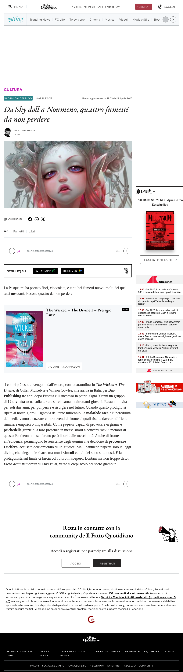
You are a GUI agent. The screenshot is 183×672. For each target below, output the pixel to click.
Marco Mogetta (24, 130)
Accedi (75, 563)
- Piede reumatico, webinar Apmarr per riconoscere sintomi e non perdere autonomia (159, 325)
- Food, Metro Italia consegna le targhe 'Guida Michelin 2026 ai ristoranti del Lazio (158, 348)
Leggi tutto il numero (160, 259)
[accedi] (166, 6)
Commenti (13, 219)
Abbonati (143, 6)
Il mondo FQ (113, 6)
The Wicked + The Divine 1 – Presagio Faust (78, 312)
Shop (100, 6)
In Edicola (76, 6)
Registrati (107, 563)
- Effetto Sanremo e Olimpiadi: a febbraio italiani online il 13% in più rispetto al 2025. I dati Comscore (157, 360)
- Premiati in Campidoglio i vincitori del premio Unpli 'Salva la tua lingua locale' (159, 301)
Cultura (13, 89)
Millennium (89, 6)
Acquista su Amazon (64, 366)
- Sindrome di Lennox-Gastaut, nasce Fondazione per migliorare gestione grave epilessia (159, 336)
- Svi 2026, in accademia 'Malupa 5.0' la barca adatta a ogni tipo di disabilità (159, 290)
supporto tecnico (117, 608)
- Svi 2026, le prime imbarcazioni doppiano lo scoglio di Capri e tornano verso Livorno (158, 313)
